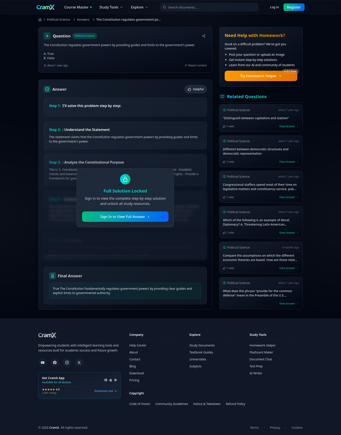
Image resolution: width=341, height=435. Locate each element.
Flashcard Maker (261, 352)
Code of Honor (139, 404)
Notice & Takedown (207, 404)
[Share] (204, 36)
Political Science (58, 19)
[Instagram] (67, 362)
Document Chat (261, 359)
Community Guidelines (171, 404)
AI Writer (256, 373)
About (133, 352)
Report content (196, 65)
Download (136, 373)
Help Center (137, 345)
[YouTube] (42, 362)
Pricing (134, 380)
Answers (83, 19)
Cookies (297, 427)
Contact (134, 359)
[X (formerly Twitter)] (79, 362)
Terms (254, 427)
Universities (197, 359)
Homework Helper (263, 345)
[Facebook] (54, 362)
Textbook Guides (201, 352)
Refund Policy (235, 404)
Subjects (195, 366)
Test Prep (256, 366)
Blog (132, 366)
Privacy (275, 427)
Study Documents (202, 345)
